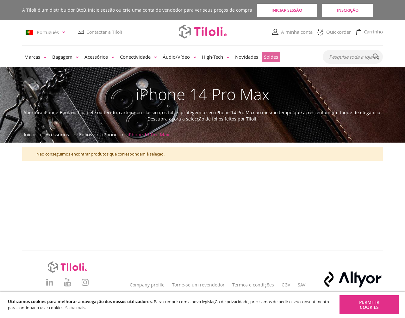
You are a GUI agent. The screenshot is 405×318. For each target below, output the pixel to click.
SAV (301, 285)
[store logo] (202, 32)
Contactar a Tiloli (104, 32)
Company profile (147, 285)
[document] (203, 304)
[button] (46, 32)
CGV (286, 285)
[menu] (168, 57)
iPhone (109, 134)
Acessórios (57, 134)
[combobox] (353, 57)
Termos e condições (253, 285)
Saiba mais (75, 307)
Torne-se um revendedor (198, 285)
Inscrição (354, 10)
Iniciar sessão (286, 10)
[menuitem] (35, 57)
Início (29, 134)
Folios (85, 134)
